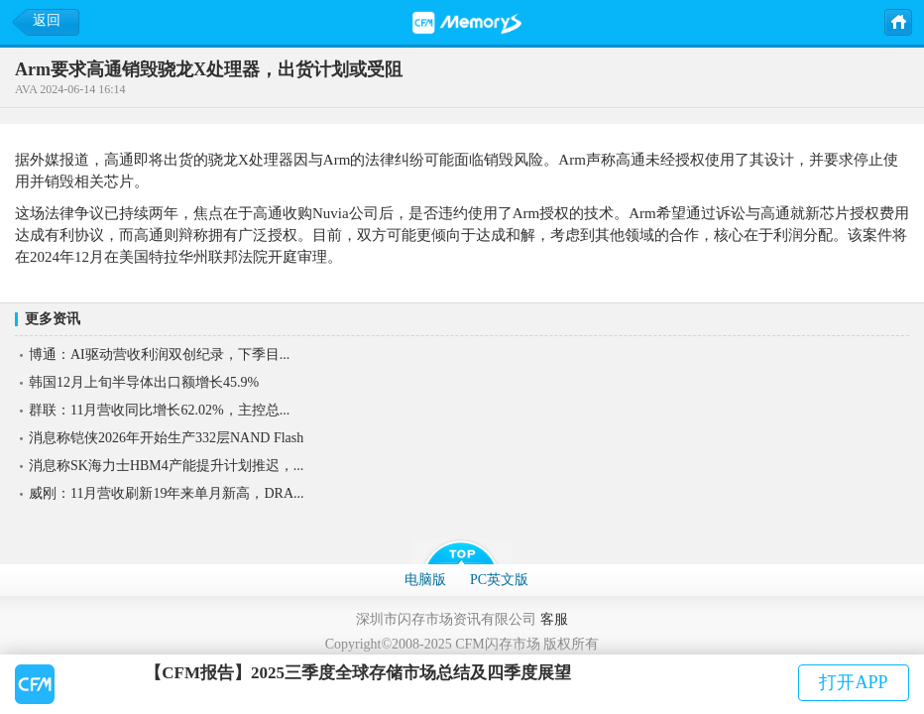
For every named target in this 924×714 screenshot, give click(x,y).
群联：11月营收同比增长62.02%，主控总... (159, 410)
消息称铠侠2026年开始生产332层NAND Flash (166, 437)
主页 (897, 21)
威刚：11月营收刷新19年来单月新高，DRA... (166, 493)
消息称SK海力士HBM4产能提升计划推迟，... (166, 465)
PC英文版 (499, 579)
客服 (554, 619)
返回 (46, 20)
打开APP (853, 682)
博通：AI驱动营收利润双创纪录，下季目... (159, 354)
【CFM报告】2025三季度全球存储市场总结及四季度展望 (358, 672)
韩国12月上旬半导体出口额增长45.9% (144, 382)
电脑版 (425, 579)
